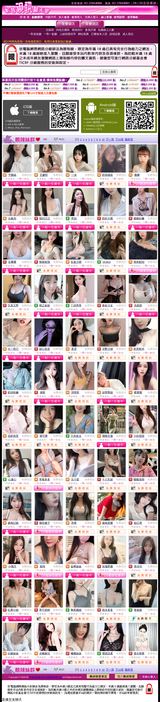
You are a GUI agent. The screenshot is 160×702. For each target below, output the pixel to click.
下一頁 (110, 139)
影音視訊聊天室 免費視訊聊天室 (45, 677)
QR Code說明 (149, 93)
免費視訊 (27, 175)
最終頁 (129, 139)
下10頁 (119, 139)
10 (103, 139)
